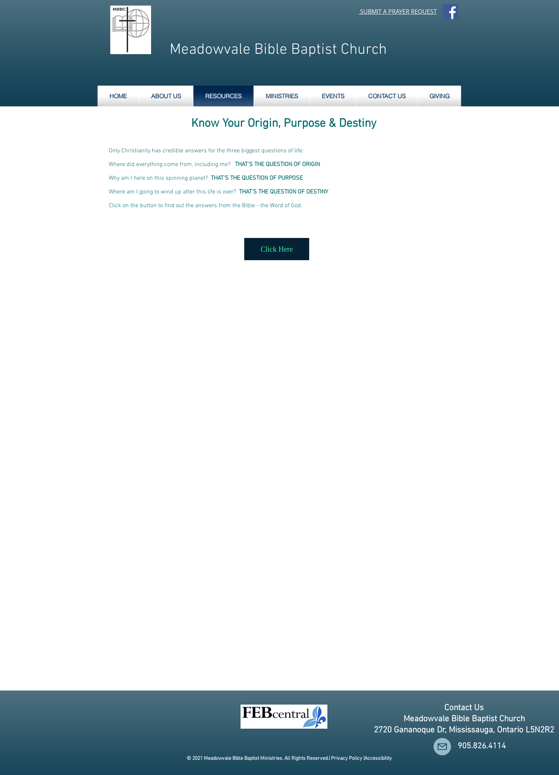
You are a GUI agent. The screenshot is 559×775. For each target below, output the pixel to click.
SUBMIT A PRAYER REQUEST (398, 11)
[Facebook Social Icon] (450, 11)
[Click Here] (276, 249)
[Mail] (442, 746)
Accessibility (378, 758)
